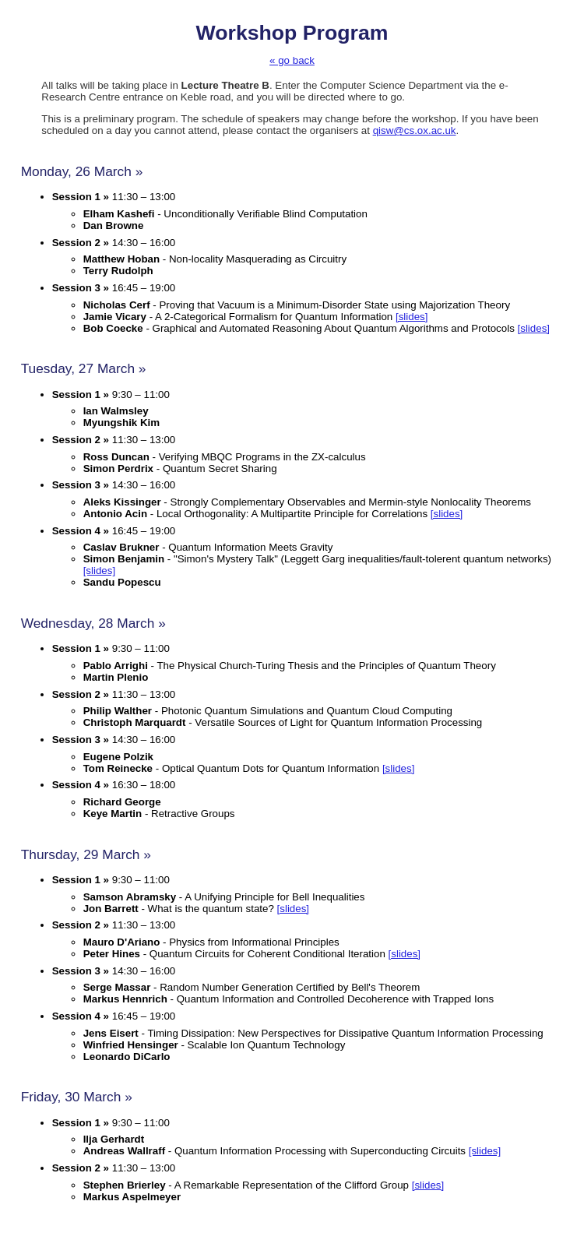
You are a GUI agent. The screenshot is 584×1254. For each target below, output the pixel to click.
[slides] (411, 316)
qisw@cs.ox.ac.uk (414, 130)
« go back (292, 60)
